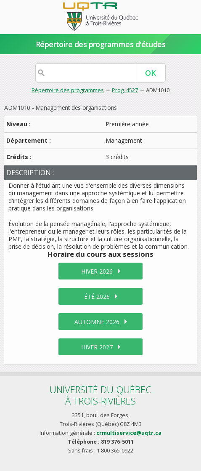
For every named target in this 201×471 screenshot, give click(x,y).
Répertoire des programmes (68, 90)
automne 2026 (96, 322)
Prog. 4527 (125, 90)
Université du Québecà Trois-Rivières (100, 395)
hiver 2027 (97, 347)
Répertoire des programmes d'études (101, 44)
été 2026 (97, 297)
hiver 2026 (97, 271)
